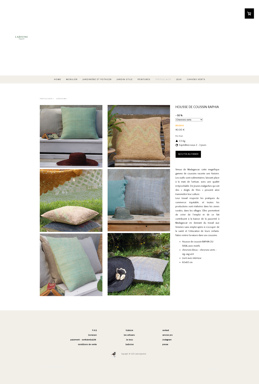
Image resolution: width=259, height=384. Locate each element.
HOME (57, 79)
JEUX (179, 79)
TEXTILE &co (163, 79)
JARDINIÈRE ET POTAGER (97, 79)
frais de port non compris (194, 136)
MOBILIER (72, 79)
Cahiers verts (196, 79)
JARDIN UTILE (125, 79)
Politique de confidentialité (52, 366)
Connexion (214, 369)
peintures (144, 79)
